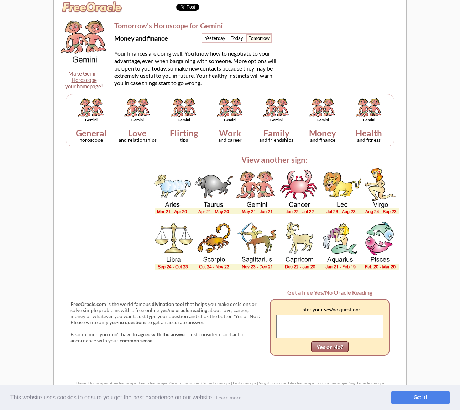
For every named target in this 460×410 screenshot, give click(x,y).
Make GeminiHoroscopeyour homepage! (84, 79)
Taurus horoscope (152, 383)
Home (81, 383)
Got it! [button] (420, 397)
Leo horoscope (244, 383)
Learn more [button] (228, 397)
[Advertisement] (346, 44)
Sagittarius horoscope (366, 383)
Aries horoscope (123, 383)
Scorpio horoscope (332, 383)
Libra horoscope (301, 383)
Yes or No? (330, 346)
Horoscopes (98, 383)
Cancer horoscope (215, 383)
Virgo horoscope (272, 383)
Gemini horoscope (184, 383)
